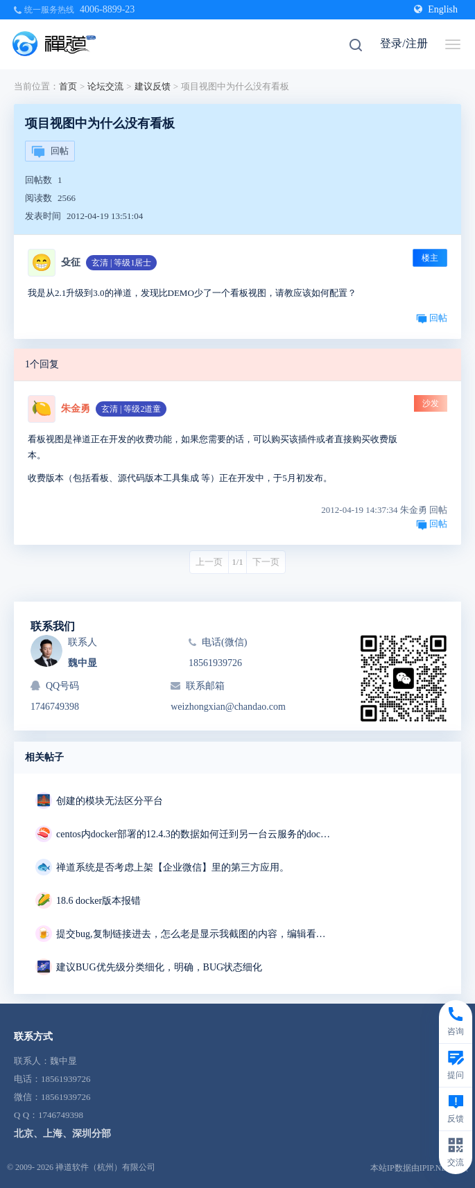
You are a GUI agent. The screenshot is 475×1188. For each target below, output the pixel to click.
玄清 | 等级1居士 (121, 263)
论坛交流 (105, 86)
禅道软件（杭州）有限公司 (105, 1167)
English (436, 9)
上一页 (209, 562)
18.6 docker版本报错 (98, 901)
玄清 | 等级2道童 (131, 409)
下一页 (265, 562)
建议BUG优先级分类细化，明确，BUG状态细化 (159, 967)
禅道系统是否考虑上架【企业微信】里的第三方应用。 (172, 867)
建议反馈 (153, 86)
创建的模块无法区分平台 (109, 801)
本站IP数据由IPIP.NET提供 (419, 1168)
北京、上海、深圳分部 (62, 1133)
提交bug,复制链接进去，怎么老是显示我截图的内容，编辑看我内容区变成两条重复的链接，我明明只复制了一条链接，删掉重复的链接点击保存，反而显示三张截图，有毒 (195, 934)
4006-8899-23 (107, 9)
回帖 (50, 152)
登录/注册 (403, 43)
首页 (68, 86)
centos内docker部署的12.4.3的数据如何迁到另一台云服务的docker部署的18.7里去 (195, 834)
